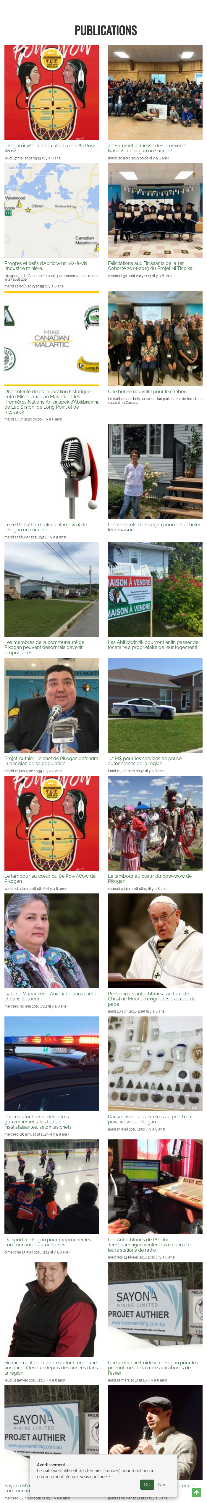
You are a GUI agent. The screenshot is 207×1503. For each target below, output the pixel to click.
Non (162, 1484)
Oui (147, 1484)
